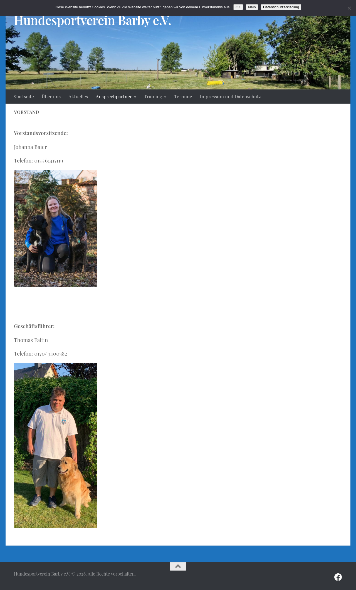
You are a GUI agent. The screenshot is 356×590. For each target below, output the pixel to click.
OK (238, 7)
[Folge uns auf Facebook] (338, 577)
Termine (183, 96)
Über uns (51, 96)
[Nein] (349, 8)
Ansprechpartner (114, 96)
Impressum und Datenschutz (230, 96)
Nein (252, 7)
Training (153, 96)
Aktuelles (78, 96)
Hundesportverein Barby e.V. (92, 20)
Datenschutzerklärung (281, 7)
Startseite (24, 96)
